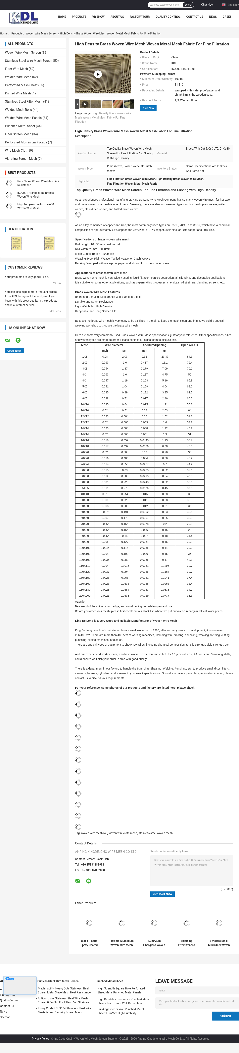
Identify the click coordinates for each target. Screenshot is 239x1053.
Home (62, 16)
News (213, 16)
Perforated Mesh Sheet (21, 85)
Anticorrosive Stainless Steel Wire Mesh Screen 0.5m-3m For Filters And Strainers (63, 1000)
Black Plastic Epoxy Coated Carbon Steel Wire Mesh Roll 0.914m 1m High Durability (89, 943)
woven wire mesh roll (94, 833)
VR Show (98, 16)
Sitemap (5, 1017)
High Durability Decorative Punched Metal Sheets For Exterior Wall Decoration (124, 1001)
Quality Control (168, 16)
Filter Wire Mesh (16, 69)
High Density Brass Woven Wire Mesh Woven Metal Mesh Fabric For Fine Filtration (103, 117)
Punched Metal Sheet (20, 126)
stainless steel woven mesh (156, 833)
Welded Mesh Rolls (18, 110)
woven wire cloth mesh (123, 833)
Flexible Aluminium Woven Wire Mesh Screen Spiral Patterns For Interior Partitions (122, 943)
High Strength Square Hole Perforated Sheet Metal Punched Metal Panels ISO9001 (121, 991)
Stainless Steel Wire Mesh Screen (28, 61)
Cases (227, 16)
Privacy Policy (40, 1038)
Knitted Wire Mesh (18, 93)
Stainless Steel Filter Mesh (23, 101)
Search (188, 4)
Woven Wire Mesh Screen (41, 33)
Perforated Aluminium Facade (26, 142)
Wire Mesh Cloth (16, 150)
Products (79, 16)
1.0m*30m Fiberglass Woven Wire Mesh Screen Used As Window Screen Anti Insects (154, 943)
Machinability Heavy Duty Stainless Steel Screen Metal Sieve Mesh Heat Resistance (64, 990)
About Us (117, 16)
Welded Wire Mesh (18, 77)
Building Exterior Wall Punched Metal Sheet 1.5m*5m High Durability (121, 1011)
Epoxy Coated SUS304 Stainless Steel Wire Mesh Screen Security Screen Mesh (64, 1010)
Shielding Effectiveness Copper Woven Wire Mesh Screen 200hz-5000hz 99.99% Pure (186, 943)
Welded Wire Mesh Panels (23, 118)
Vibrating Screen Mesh (21, 159)
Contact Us (194, 16)
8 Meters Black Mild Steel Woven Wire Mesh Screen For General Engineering (219, 943)
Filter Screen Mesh (18, 134)
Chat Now (207, 4)
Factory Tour (140, 16)
